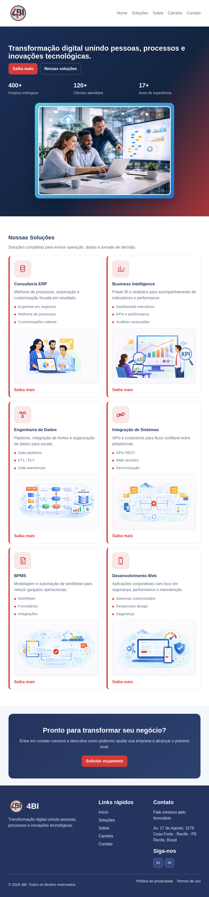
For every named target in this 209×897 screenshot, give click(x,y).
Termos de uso (189, 881)
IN (169, 863)
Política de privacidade (154, 881)
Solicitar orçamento (104, 761)
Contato (194, 13)
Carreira (175, 13)
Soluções (140, 13)
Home (122, 13)
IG (158, 863)
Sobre (158, 13)
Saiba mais (23, 69)
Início (103, 812)
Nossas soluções (60, 69)
